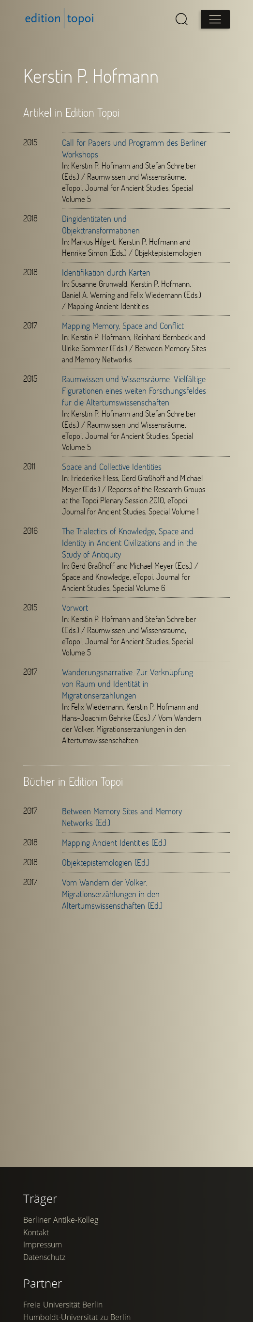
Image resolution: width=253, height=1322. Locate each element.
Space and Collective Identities (112, 466)
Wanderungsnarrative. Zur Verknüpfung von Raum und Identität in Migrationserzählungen (127, 683)
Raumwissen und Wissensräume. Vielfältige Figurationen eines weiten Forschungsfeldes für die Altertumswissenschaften (134, 390)
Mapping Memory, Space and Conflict (123, 325)
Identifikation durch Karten (106, 272)
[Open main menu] (215, 19)
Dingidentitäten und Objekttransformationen (101, 224)
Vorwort (75, 607)
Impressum (42, 1244)
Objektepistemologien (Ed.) (105, 862)
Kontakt (36, 1232)
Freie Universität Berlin (63, 1304)
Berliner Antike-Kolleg (60, 1219)
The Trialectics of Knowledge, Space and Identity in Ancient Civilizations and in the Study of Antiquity (129, 542)
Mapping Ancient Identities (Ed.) (114, 842)
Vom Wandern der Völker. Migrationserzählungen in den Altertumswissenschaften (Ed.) (112, 893)
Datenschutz (44, 1257)
